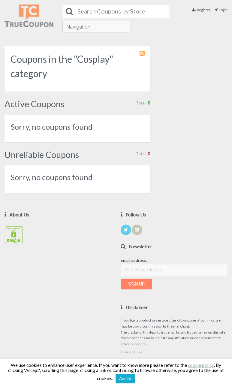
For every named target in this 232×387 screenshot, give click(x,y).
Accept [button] (125, 378)
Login (221, 10)
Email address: (134, 260)
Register (201, 10)
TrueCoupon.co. (133, 344)
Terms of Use (131, 352)
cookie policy (201, 365)
